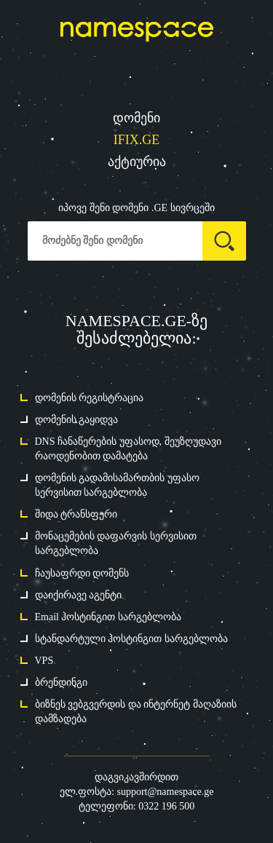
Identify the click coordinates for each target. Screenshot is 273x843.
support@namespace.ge (164, 791)
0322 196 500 (166, 806)
